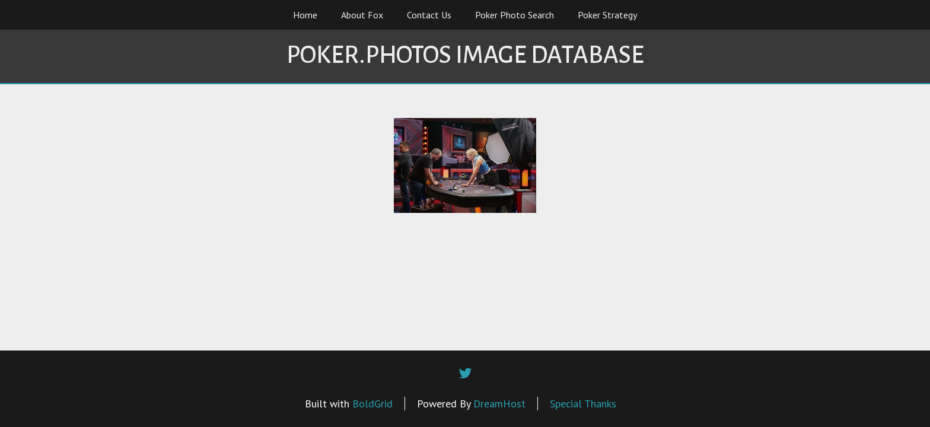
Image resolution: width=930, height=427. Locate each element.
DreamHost (499, 403)
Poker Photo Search (514, 15)
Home (305, 15)
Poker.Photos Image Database (465, 55)
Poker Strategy (607, 15)
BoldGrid (372, 403)
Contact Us (429, 15)
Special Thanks (583, 403)
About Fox (362, 15)
